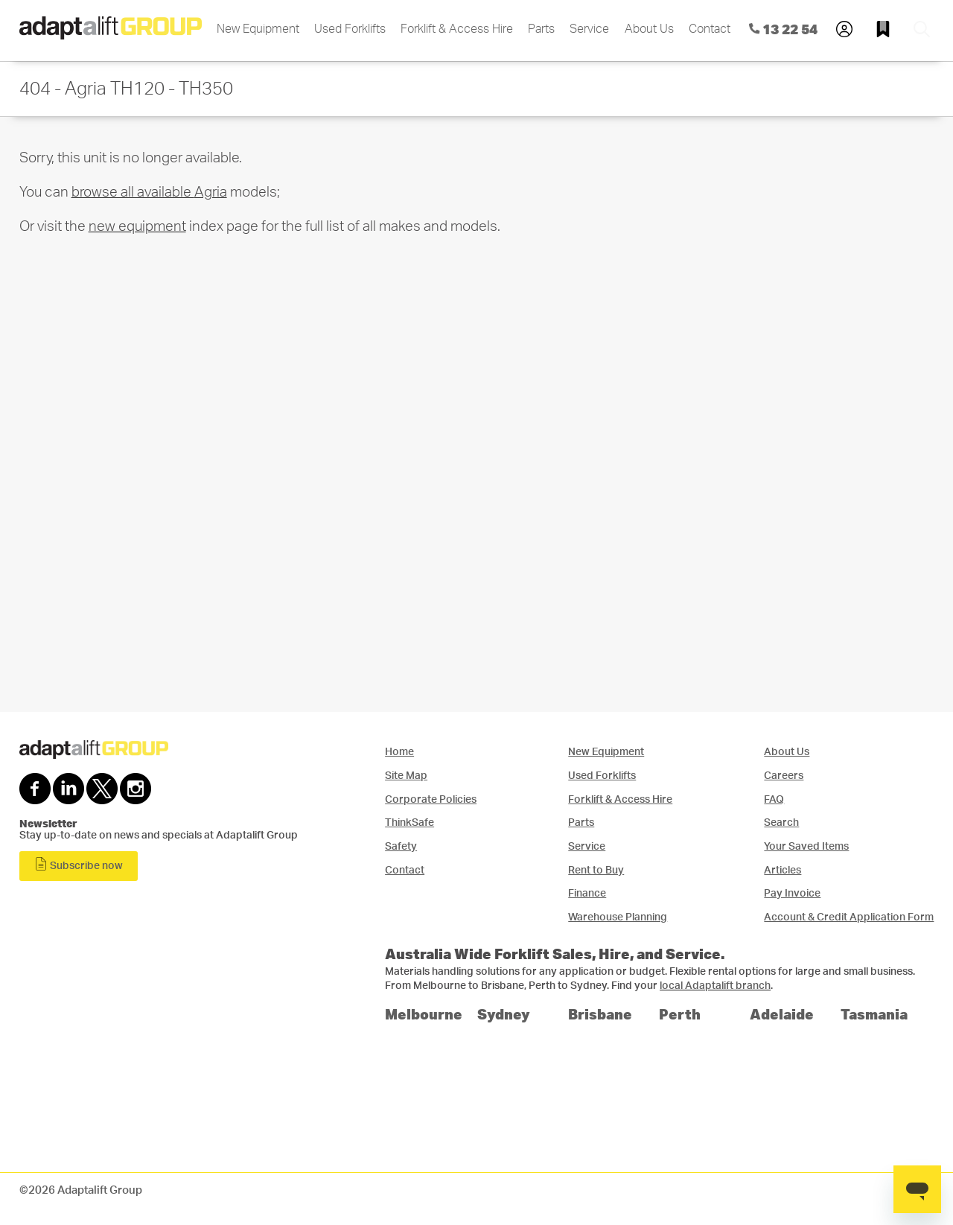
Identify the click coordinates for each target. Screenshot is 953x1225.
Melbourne (423, 1014)
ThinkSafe (409, 822)
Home (399, 751)
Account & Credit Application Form (849, 917)
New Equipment (258, 29)
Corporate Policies (430, 799)
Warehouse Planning (617, 917)
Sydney (503, 1014)
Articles (782, 870)
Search (781, 822)
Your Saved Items (806, 846)
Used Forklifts (350, 29)
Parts (541, 29)
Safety (401, 846)
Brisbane (600, 1014)
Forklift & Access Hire (457, 29)
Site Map (406, 775)
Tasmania (874, 1014)
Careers (783, 775)
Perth (680, 1014)
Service (589, 29)
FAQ (774, 799)
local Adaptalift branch (715, 986)
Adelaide (782, 1014)
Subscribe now (78, 864)
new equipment (137, 227)
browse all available (149, 192)
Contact (709, 29)
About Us (649, 29)
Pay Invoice (792, 893)
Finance (587, 893)
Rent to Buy (596, 870)
